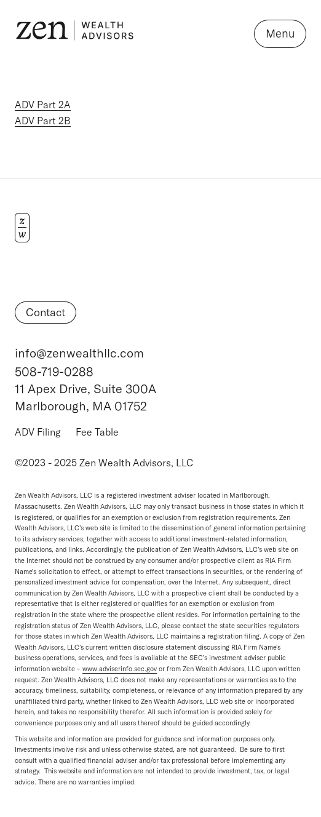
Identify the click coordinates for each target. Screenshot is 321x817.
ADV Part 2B (43, 120)
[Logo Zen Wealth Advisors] (75, 34)
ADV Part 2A (43, 104)
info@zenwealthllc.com (79, 353)
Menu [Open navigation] (280, 33)
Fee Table (97, 432)
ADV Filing (38, 432)
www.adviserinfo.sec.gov (119, 668)
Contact (45, 312)
